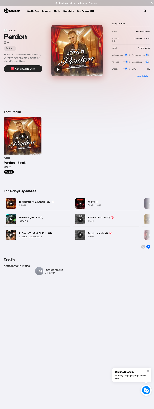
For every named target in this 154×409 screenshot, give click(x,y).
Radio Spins (68, 11)
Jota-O (22, 205)
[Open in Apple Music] (23, 68)
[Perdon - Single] (22, 145)
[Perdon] (58, 69)
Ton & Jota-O (94, 205)
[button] (152, 2)
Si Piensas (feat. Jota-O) (31, 217)
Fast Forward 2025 (85, 11)
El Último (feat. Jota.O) (99, 217)
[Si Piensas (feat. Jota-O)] (37, 219)
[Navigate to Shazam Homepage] (13, 11)
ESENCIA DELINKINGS (30, 236)
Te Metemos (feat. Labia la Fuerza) (36, 201)
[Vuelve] (106, 203)
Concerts (46, 11)
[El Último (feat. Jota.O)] (106, 219)
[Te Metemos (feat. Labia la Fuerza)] (37, 203)
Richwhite (24, 221)
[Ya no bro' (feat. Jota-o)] (149, 203)
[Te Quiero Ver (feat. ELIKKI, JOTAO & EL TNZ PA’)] (37, 235)
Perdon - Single (18, 61)
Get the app (33, 11)
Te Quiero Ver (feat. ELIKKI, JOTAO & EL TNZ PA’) (44, 233)
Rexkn (91, 221)
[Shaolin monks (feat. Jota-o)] (149, 219)
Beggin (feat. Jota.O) (98, 233)
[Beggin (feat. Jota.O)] (106, 235)
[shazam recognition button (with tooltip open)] (146, 390)
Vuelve (91, 201)
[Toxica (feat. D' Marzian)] (149, 235)
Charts (57, 11)
